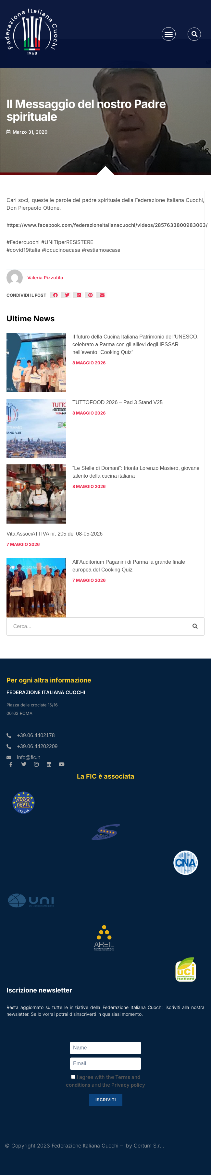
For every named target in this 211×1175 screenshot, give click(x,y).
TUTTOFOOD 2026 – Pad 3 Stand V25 (117, 402)
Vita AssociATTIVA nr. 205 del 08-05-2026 (54, 534)
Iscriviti (105, 1099)
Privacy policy (128, 1085)
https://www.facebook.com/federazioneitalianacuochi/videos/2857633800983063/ (107, 225)
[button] (169, 34)
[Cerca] (195, 626)
